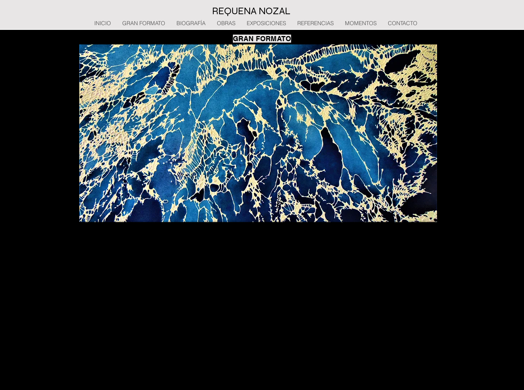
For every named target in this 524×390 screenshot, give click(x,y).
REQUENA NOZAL (251, 11)
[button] (258, 133)
